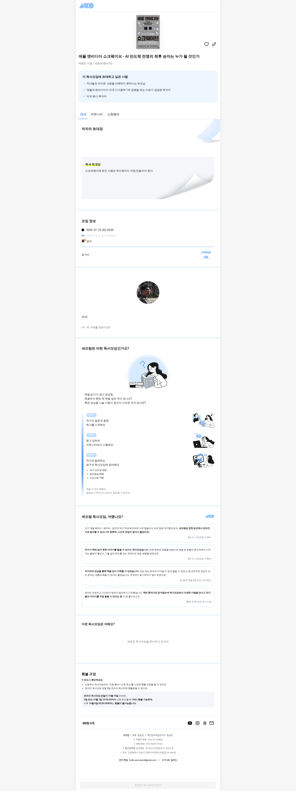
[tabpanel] (148, 417)
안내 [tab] (83, 114)
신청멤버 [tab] (113, 114)
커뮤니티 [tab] (97, 114)
